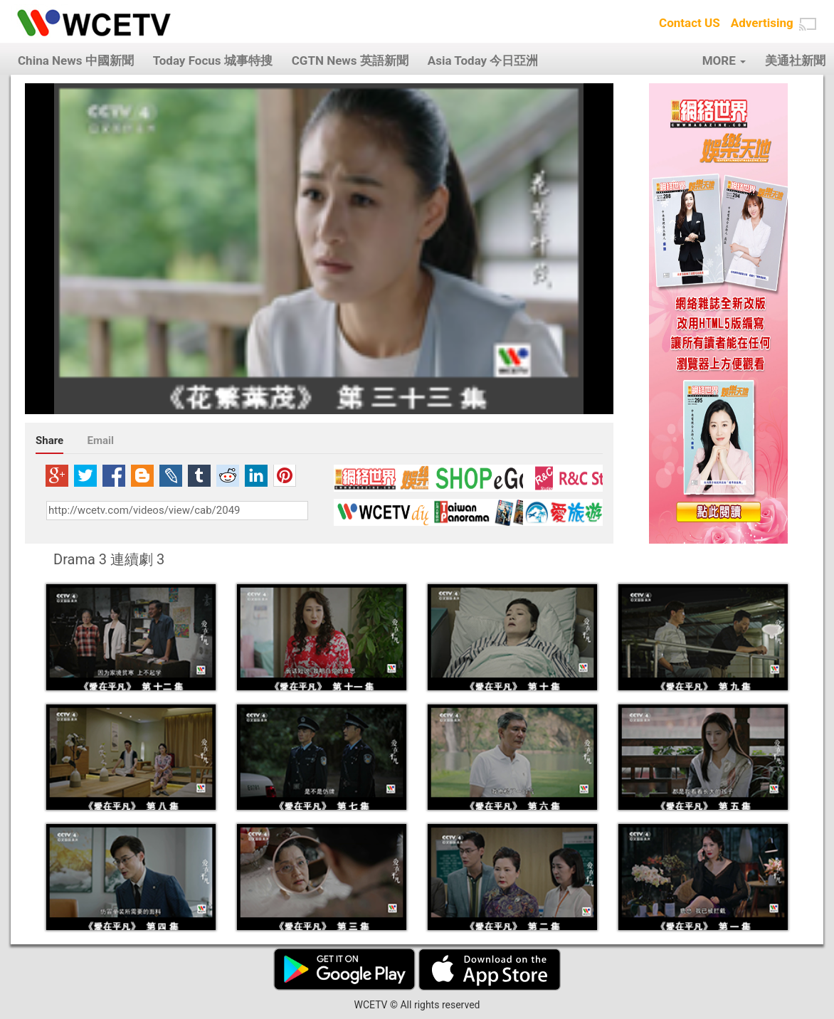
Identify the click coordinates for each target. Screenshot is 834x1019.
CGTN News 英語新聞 (350, 60)
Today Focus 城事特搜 (213, 60)
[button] (807, 24)
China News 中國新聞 (76, 60)
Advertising (762, 23)
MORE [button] (724, 60)
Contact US (689, 23)
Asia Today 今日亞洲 (483, 60)
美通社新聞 (795, 60)
